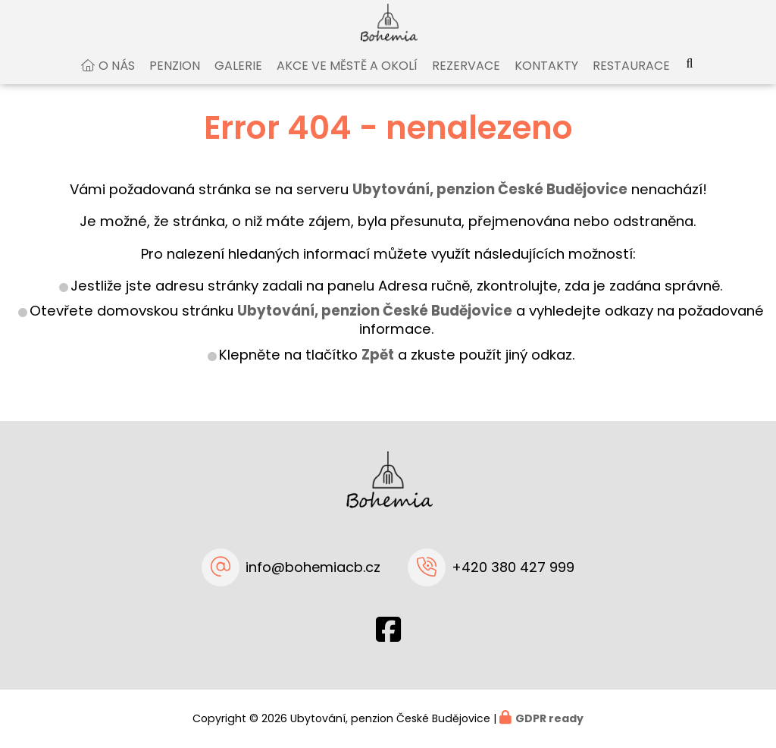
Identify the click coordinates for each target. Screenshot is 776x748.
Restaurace (631, 78)
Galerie (238, 78)
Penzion (174, 78)
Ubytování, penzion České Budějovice (374, 324)
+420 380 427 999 (513, 567)
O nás (117, 78)
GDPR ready (549, 718)
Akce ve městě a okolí (347, 78)
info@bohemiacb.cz (313, 567)
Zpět (377, 367)
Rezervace (466, 78)
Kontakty (546, 78)
